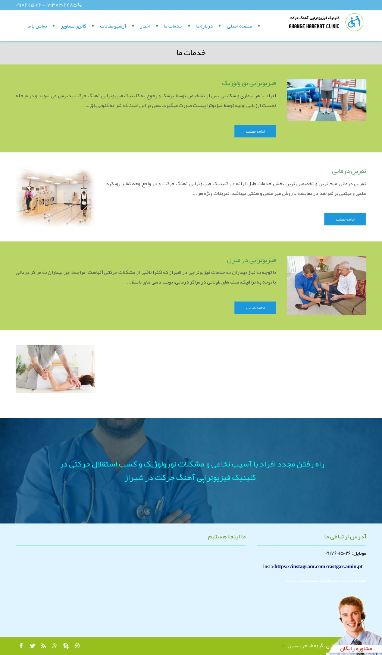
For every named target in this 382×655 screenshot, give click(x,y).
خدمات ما (173, 25)
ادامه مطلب (255, 131)
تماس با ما (37, 25)
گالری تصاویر (73, 25)
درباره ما (204, 25)
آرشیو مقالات (113, 25)
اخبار (145, 25)
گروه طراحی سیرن (305, 645)
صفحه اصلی (239, 25)
